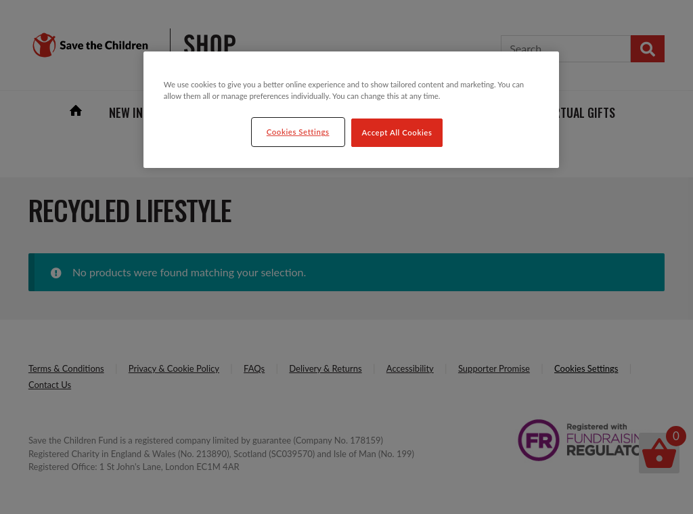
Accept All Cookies (397, 132)
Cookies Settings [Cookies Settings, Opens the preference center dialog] (298, 131)
